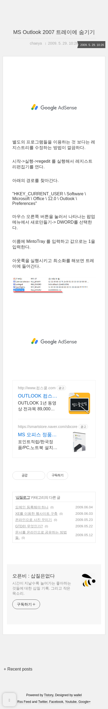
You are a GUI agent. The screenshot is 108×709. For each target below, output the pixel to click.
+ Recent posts (18, 669)
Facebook (56, 702)
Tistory (48, 695)
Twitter (43, 702)
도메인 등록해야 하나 (31, 507)
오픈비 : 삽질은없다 (33, 576)
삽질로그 (23, 497)
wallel (78, 695)
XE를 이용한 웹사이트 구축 (36, 514)
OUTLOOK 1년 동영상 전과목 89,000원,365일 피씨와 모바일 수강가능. (37, 406)
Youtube (71, 702)
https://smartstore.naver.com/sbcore (48, 426)
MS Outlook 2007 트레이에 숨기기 (54, 32)
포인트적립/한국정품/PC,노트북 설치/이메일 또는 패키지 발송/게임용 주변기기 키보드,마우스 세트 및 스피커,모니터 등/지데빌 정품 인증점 (37, 445)
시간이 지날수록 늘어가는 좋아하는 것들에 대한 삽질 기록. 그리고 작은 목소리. (41, 588)
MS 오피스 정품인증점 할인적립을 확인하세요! (37, 435)
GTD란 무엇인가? (29, 526)
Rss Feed (24, 702)
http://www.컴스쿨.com (37, 388)
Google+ (84, 702)
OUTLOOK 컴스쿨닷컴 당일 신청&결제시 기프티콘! (37, 396)
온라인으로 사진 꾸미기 (33, 520)
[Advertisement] (54, 107)
